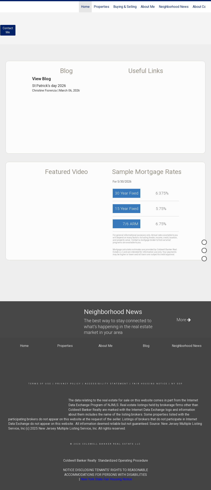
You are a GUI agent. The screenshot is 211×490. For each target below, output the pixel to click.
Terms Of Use (39, 384)
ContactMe (8, 30)
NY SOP (177, 384)
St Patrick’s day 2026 (49, 85)
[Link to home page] (8, 6)
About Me (148, 7)
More (184, 319)
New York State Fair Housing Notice (106, 479)
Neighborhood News (174, 7)
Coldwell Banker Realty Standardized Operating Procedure (105, 460)
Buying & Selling (125, 7)
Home (85, 7)
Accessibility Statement (106, 384)
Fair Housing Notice (150, 384)
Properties (101, 7)
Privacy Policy (68, 384)
